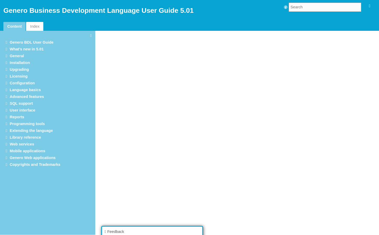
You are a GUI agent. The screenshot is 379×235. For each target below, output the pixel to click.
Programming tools (27, 124)
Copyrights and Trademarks (35, 164)
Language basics (25, 90)
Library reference (25, 137)
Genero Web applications (33, 158)
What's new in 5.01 (27, 49)
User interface (22, 110)
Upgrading (19, 69)
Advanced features (27, 97)
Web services (22, 144)
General (17, 56)
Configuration (22, 83)
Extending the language (31, 130)
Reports (17, 117)
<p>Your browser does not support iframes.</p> (239, 132)
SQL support (21, 103)
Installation (20, 63)
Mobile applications (27, 151)
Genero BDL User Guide (32, 42)
